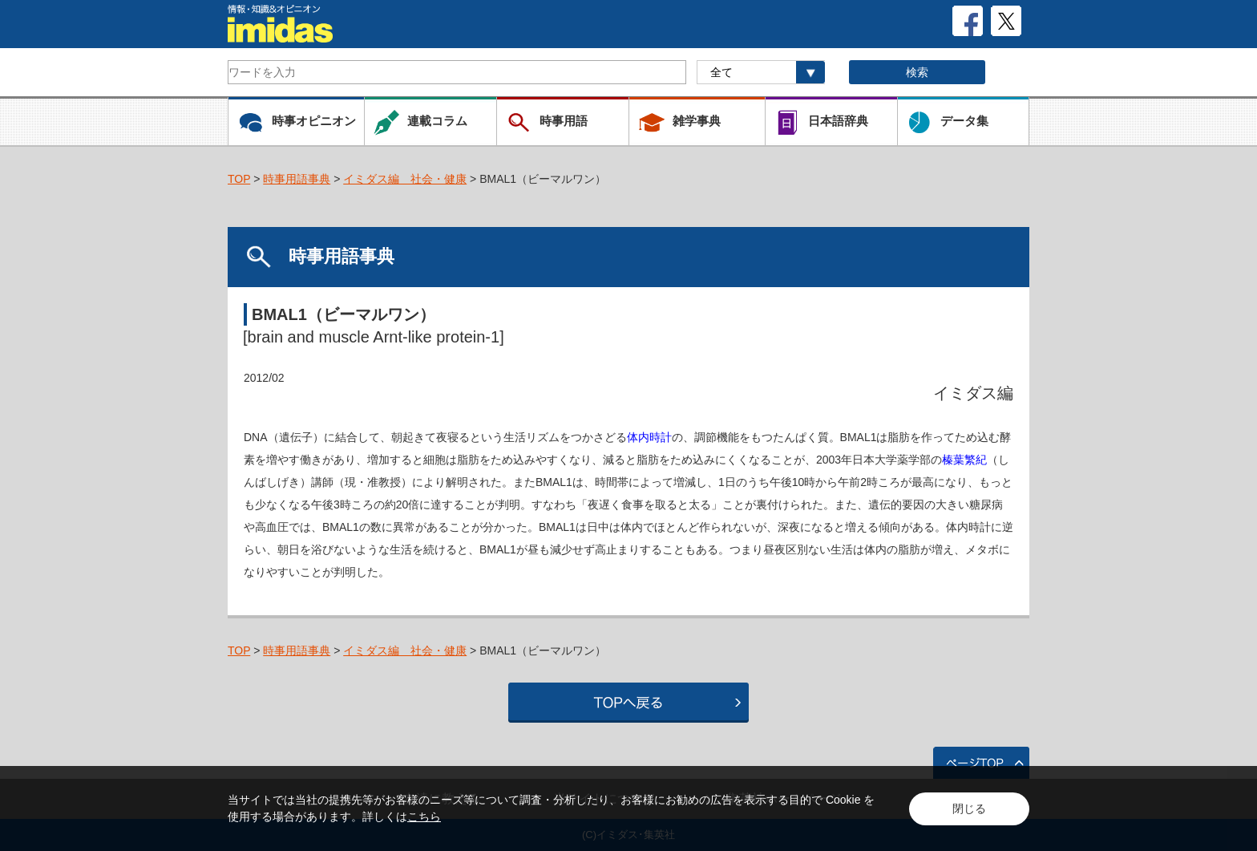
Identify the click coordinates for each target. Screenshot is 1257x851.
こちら (424, 816)
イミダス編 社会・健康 (405, 178)
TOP (239, 178)
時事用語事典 (296, 178)
